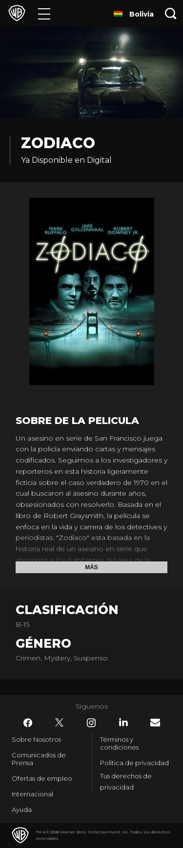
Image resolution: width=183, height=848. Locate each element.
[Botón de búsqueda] (171, 13)
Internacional (32, 794)
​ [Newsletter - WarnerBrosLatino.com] (155, 722)
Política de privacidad (134, 763)
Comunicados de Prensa (39, 759)
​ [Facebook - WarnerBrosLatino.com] (28, 722)
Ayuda (22, 809)
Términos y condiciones (119, 743)
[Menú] (44, 13)
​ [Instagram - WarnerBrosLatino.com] (91, 722)
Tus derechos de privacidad (126, 781)
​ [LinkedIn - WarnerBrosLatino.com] (123, 722)
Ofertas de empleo (42, 778)
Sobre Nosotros (36, 739)
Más (91, 567)
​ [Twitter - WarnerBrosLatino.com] (59, 722)
